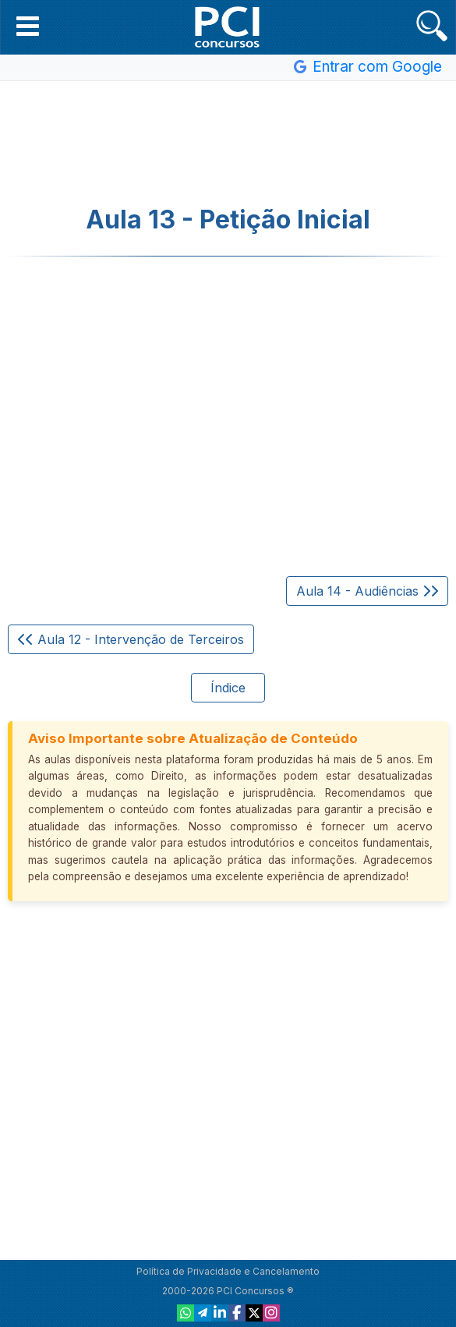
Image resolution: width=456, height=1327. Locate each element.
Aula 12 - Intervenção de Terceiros (131, 639)
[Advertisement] (228, 143)
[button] (28, 26)
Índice (228, 687)
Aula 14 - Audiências (367, 591)
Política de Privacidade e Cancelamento (228, 1271)
